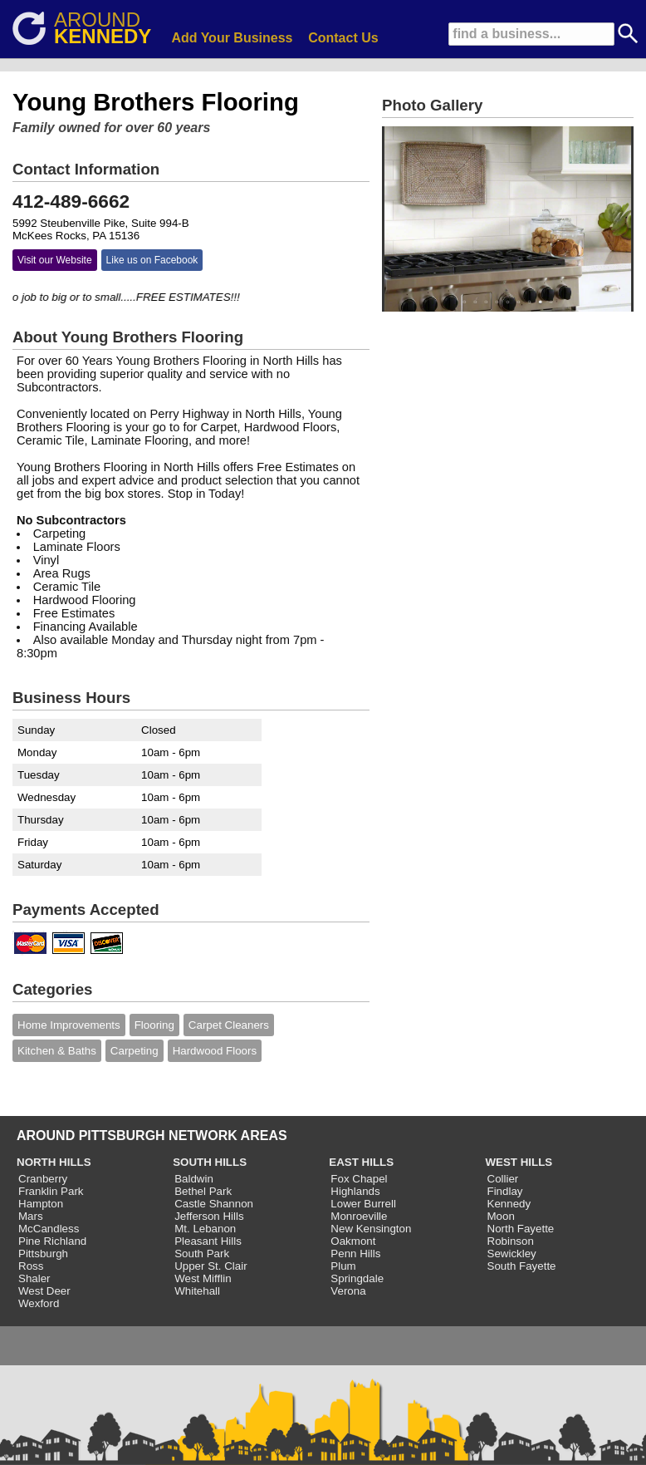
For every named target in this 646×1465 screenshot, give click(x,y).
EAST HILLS (361, 1162)
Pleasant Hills (208, 1241)
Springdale (357, 1278)
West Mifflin (202, 1278)
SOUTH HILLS (210, 1162)
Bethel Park (203, 1191)
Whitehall (197, 1291)
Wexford (38, 1303)
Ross (30, 1266)
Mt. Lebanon (205, 1228)
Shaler (34, 1278)
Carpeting (134, 1051)
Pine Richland (52, 1241)
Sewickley (511, 1253)
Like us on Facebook (152, 260)
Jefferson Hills (208, 1216)
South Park (201, 1253)
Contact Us (343, 38)
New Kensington (370, 1228)
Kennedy (509, 1203)
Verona (347, 1291)
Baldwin (193, 1178)
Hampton (40, 1203)
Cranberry (42, 1178)
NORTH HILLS (54, 1162)
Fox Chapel (358, 1178)
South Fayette (521, 1266)
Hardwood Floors (215, 1051)
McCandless (48, 1228)
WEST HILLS (519, 1162)
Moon (501, 1216)
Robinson (510, 1241)
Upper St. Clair (210, 1266)
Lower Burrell (363, 1203)
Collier (503, 1178)
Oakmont (352, 1241)
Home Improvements (68, 1025)
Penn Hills (355, 1253)
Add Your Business (231, 38)
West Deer (44, 1291)
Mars (30, 1216)
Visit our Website (54, 260)
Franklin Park (51, 1191)
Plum (342, 1266)
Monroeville (358, 1216)
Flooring (154, 1025)
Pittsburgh (43, 1253)
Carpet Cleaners (228, 1025)
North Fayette (521, 1228)
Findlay (505, 1191)
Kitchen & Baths (56, 1051)
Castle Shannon (213, 1203)
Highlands (354, 1191)
